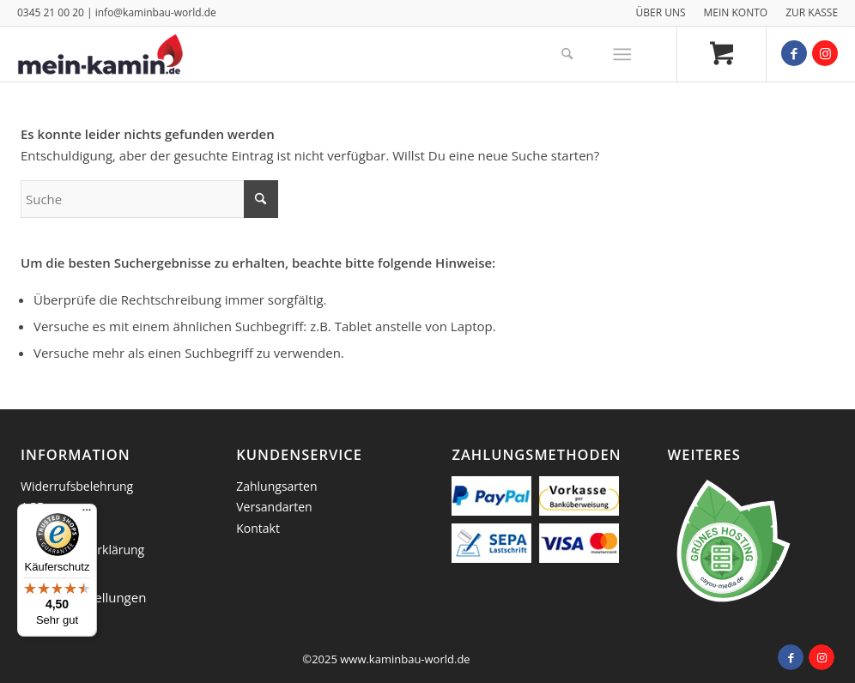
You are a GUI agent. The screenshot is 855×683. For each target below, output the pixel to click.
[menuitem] (660, 13)
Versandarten (274, 507)
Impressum (52, 528)
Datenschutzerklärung (82, 549)
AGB (33, 507)
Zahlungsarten (276, 486)
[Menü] (622, 54)
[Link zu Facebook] (794, 53)
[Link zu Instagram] (825, 53)
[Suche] (567, 54)
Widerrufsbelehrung (77, 486)
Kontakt (258, 528)
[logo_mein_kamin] (100, 54)
